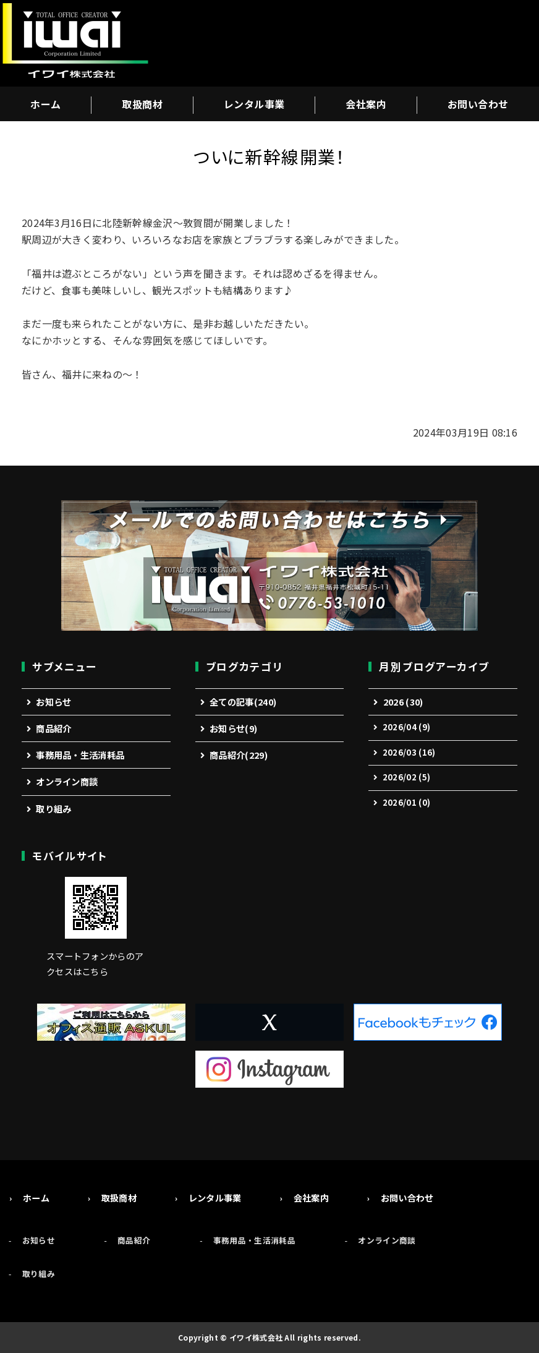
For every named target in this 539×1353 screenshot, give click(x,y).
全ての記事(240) (243, 701)
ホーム (45, 103)
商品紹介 (53, 728)
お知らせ (53, 701)
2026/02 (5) (407, 777)
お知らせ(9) (233, 728)
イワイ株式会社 (255, 1337)
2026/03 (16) (409, 752)
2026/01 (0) (407, 802)
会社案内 (366, 103)
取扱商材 (142, 103)
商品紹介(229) (239, 754)
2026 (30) (403, 701)
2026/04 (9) (407, 727)
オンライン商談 (67, 781)
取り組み (53, 808)
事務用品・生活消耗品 (80, 754)
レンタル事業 (254, 103)
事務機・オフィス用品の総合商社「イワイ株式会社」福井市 (74, 43)
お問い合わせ (478, 103)
